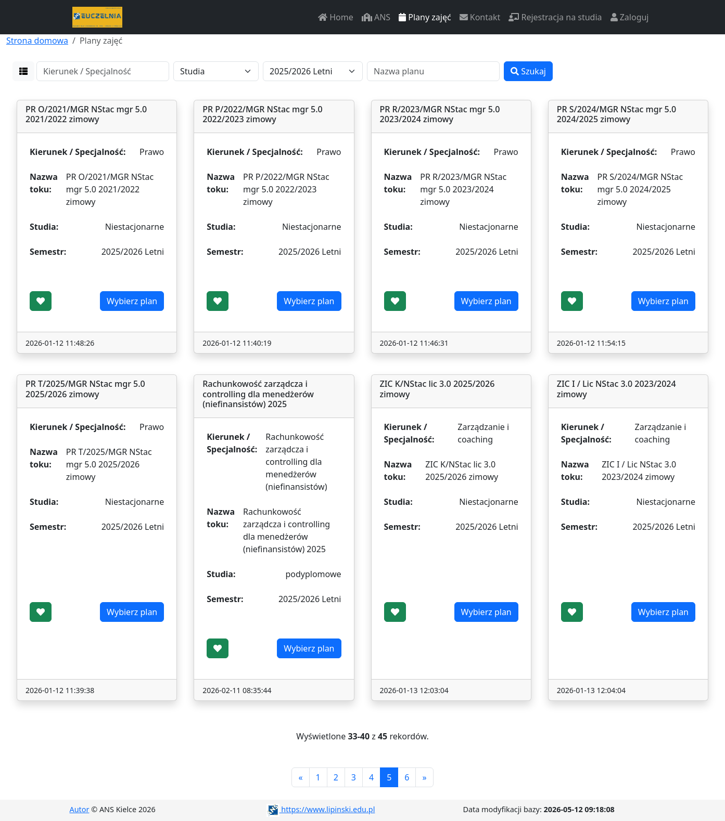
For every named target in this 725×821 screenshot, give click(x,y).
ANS (376, 17)
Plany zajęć (425, 17)
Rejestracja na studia (555, 17)
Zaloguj (629, 17)
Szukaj (528, 71)
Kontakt (480, 17)
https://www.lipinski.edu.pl (320, 809)
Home (335, 17)
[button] (23, 71)
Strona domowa (37, 40)
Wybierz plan (132, 301)
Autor (80, 809)
